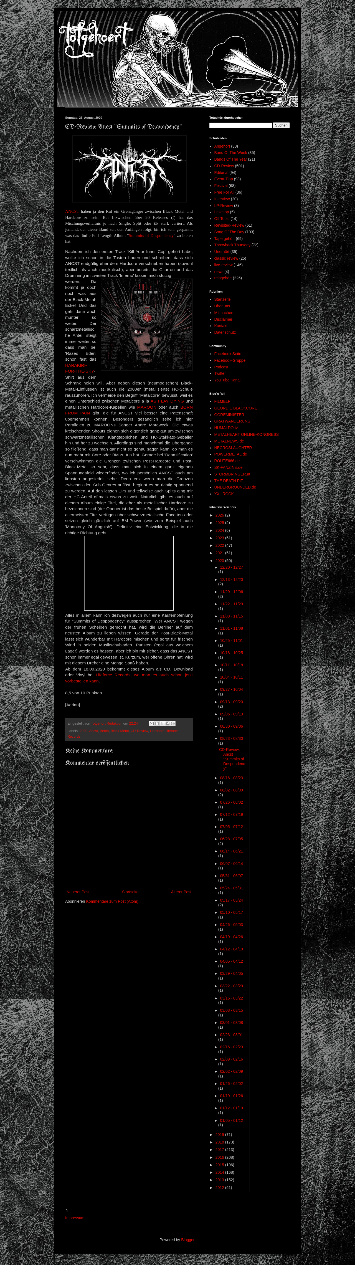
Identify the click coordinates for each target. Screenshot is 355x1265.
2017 (220, 1149)
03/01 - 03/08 (231, 1022)
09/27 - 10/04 (231, 689)
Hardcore (157, 731)
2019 (220, 1134)
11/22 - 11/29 (231, 604)
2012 (220, 1187)
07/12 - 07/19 (231, 814)
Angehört (222, 146)
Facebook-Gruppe (230, 360)
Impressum (74, 1218)
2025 (220, 522)
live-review (223, 265)
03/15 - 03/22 (231, 998)
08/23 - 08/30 (231, 738)
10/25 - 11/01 (231, 640)
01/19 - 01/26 (231, 1096)
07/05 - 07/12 (231, 826)
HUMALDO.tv (226, 428)
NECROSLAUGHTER (233, 448)
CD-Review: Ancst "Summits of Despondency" (232, 758)
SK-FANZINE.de (228, 467)
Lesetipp (221, 212)
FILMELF (222, 401)
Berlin (104, 731)
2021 (220, 553)
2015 (220, 1165)
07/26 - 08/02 (231, 802)
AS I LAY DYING (167, 401)
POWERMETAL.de (230, 454)
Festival (221, 185)
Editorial (221, 172)
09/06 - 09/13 (231, 714)
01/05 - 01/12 (231, 1120)
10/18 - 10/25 (231, 653)
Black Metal (120, 731)
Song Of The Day (229, 232)
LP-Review (223, 205)
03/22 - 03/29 (231, 986)
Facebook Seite (227, 353)
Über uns (222, 306)
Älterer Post (181, 892)
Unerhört (221, 251)
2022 (220, 545)
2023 (220, 538)
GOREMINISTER (229, 415)
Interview (222, 199)
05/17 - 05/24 (231, 900)
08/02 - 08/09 (231, 790)
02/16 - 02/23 (231, 1047)
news (219, 271)
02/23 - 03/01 (231, 1035)
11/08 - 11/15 (231, 616)
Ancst (93, 731)
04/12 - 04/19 (231, 949)
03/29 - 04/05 (231, 973)
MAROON (146, 407)
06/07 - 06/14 (231, 863)
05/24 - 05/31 (231, 888)
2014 (220, 1172)
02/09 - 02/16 (231, 1059)
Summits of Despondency (151, 235)
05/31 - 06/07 (231, 876)
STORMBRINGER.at (232, 474)
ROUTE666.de (227, 461)
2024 (220, 530)
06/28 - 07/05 (231, 839)
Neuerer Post (78, 892)
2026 (220, 515)
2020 (83, 731)
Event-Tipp (223, 179)
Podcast (221, 367)
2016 (220, 1157)
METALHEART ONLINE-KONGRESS (246, 434)
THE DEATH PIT (228, 481)
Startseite (130, 892)
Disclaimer (223, 319)
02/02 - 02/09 (231, 1071)
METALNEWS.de (229, 441)
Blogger (187, 1240)
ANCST (72, 211)
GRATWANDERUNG (232, 421)
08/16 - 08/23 (231, 778)
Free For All (224, 192)
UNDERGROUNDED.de (235, 487)
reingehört (223, 278)
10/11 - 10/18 (231, 665)
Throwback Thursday (232, 245)
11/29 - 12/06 (231, 592)
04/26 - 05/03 (231, 924)
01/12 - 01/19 (231, 1108)
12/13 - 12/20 (231, 579)
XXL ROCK (224, 494)
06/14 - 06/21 (231, 851)
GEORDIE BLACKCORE (235, 408)
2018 (220, 1142)
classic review (226, 258)
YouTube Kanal (227, 380)
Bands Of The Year (230, 159)
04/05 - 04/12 (231, 961)
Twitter (220, 373)
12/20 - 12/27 (231, 567)
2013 (220, 1180)
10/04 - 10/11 (231, 677)
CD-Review (139, 731)
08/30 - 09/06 (231, 726)
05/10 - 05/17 (231, 912)
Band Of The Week (230, 152)
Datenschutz (225, 332)
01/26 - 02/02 (231, 1083)
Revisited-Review (229, 225)
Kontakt (220, 325)
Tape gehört (224, 238)
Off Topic (222, 218)
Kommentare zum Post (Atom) (112, 901)
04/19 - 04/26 (231, 937)
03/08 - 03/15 (231, 1010)
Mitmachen (223, 312)
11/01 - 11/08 (231, 628)
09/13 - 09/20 (231, 702)
